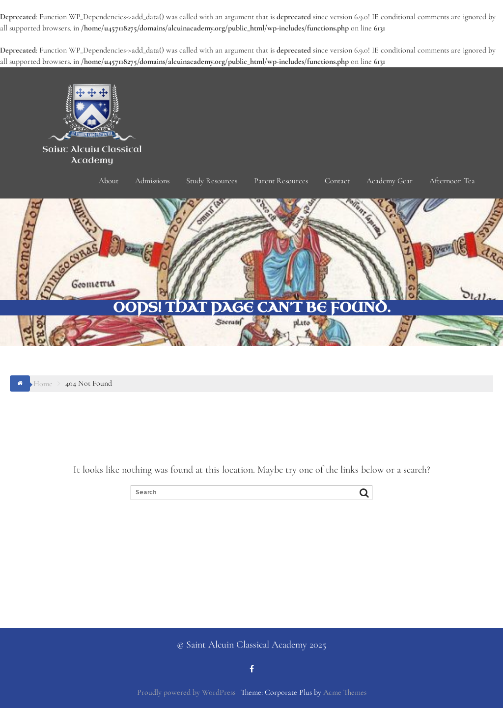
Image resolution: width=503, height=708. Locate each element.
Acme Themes (344, 692)
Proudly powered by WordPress (186, 692)
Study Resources (211, 181)
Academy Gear (389, 181)
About (108, 181)
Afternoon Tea (452, 181)
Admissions (152, 181)
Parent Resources (281, 181)
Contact (337, 181)
